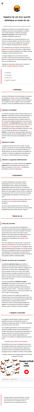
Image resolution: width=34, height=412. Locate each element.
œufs (3, 121)
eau (12, 184)
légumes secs (16, 130)
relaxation (22, 238)
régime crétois (14, 98)
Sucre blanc (17, 167)
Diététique (8, 72)
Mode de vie (9, 77)
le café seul (14, 199)
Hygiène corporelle (10, 80)
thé (10, 199)
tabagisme (25, 246)
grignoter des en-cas (7, 246)
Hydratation (9, 75)
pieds (10, 325)
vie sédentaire (11, 244)
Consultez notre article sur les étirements (16, 341)
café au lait (27, 199)
